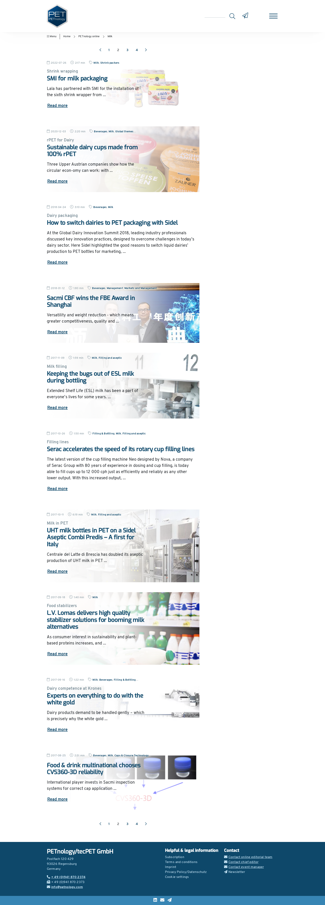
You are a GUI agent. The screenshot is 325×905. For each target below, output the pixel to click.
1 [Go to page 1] (109, 50)
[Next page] (145, 50)
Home (66, 36)
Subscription (174, 857)
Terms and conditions (181, 862)
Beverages (100, 131)
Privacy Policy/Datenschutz (186, 872)
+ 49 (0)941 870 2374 (66, 877)
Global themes (124, 131)
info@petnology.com (65, 887)
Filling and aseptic (110, 358)
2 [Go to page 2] (118, 50)
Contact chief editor (241, 862)
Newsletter (234, 872)
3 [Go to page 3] (127, 50)
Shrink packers (109, 63)
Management (115, 288)
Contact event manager (244, 867)
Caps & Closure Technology (131, 755)
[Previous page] (100, 50)
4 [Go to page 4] (137, 50)
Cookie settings (177, 877)
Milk (110, 36)
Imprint (170, 867)
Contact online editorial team (248, 857)
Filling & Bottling (103, 433)
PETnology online (88, 36)
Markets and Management (140, 288)
